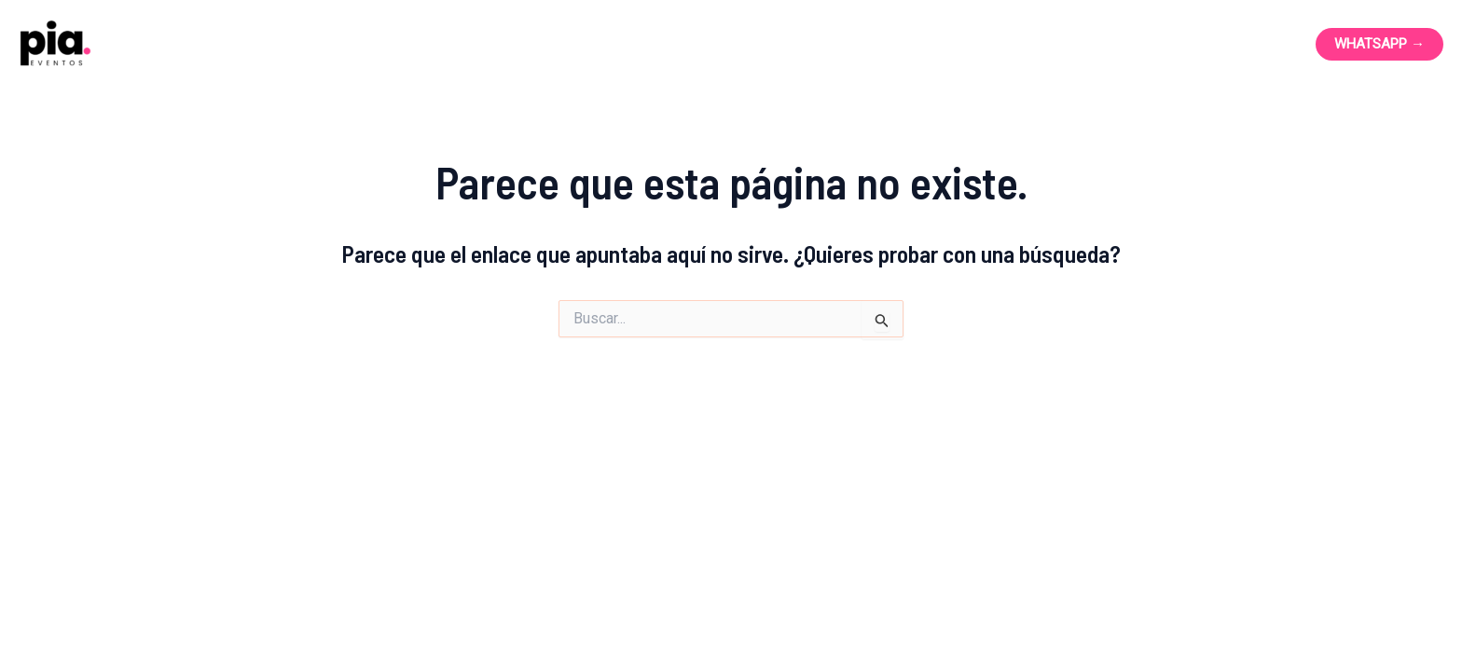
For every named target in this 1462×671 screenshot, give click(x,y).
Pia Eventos (214, 44)
